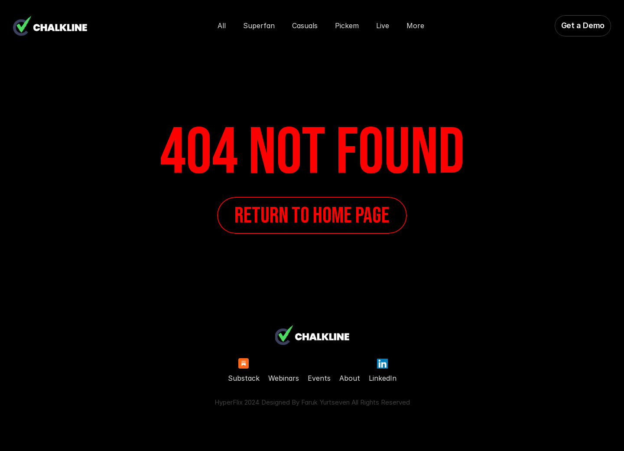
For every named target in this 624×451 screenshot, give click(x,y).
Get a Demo (582, 25)
